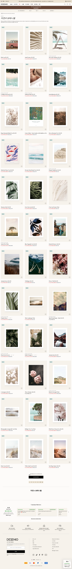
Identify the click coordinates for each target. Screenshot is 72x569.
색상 (30, 10)
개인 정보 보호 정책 (55, 546)
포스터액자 (16, 4)
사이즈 (44, 10)
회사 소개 (34, 539)
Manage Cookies (55, 550)
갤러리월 (35, 4)
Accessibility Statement (37, 546)
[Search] (65, 4)
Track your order (55, 542)
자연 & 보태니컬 (11, 13)
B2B (39, 4)
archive (6, 13)
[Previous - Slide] (15, 512)
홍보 (33, 540)
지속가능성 (34, 544)
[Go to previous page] (30, 482)
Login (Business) (36, 548)
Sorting (52, 10)
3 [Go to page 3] (35, 482)
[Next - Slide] (68, 512)
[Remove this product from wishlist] (21, 53)
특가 (19, 4)
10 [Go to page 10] (40, 482)
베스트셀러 (27, 4)
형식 (37, 10)
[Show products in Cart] (70, 4)
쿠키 (53, 548)
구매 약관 (53, 544)
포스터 (11, 4)
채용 (33, 542)
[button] (67, 564)
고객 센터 (53, 540)
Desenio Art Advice (55, 539)
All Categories (21, 10)
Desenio (39, 565)
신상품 (23, 4)
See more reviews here (36, 518)
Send (16, 551)
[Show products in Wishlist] (67, 4)
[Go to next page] (42, 482)
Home (32, 4)
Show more (36, 477)
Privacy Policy (14, 554)
